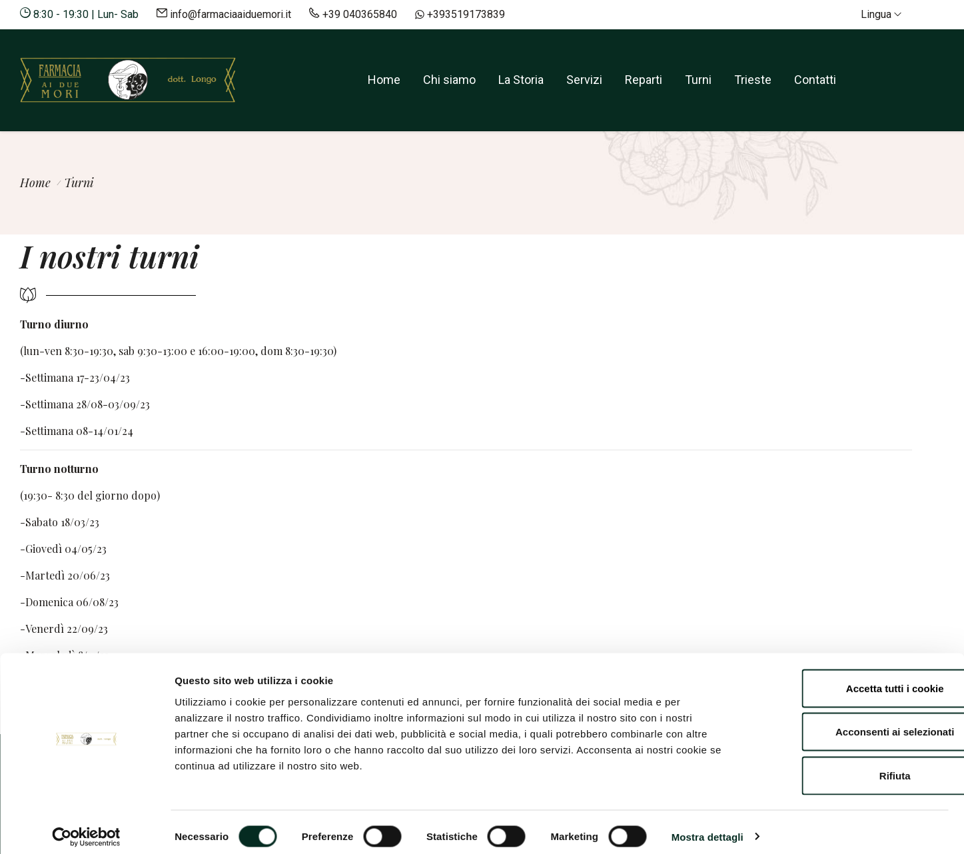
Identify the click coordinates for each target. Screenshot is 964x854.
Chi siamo (449, 80)
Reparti (643, 80)
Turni (698, 80)
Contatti (815, 80)
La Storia (521, 80)
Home (384, 80)
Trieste (752, 80)
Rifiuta (853, 766)
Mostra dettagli (707, 827)
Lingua (881, 14)
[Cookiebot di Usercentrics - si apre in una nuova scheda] (86, 828)
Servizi (584, 80)
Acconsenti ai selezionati (852, 723)
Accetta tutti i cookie (853, 679)
